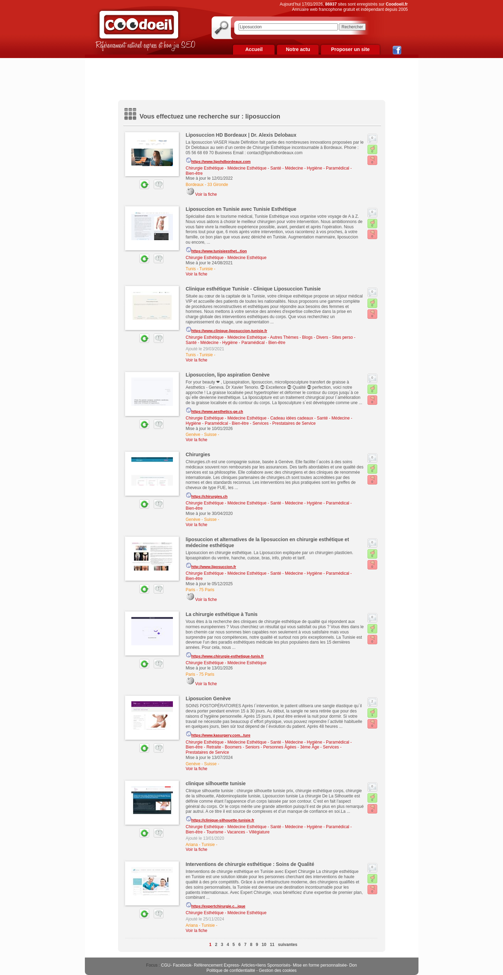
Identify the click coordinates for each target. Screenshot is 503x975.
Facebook (182, 965)
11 (272, 944)
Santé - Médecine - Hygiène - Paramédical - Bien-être (235, 342)
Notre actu (298, 49)
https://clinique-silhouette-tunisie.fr (220, 819)
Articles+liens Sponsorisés (265, 965)
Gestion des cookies (278, 970)
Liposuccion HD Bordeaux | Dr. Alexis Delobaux (241, 135)
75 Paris (206, 589)
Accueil (254, 49)
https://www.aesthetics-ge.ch (214, 410)
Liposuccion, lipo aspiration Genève (228, 375)
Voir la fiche (206, 194)
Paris (190, 589)
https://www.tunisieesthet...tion (216, 250)
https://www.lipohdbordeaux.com (218, 160)
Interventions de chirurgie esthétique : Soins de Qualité (250, 864)
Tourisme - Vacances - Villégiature (238, 832)
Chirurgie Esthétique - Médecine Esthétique (226, 168)
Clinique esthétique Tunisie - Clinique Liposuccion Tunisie (253, 289)
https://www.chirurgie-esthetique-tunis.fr (225, 655)
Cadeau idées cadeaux (291, 418)
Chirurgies (198, 454)
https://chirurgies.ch (207, 495)
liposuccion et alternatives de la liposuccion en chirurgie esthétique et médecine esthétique (267, 542)
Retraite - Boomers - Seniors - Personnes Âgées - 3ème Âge (262, 747)
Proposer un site (350, 49)
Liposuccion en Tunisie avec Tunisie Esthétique (241, 209)
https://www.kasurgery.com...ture (218, 734)
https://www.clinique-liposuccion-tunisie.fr (226, 330)
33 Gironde (217, 184)
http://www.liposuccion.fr (211, 565)
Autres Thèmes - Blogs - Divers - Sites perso (311, 337)
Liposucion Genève (208, 698)
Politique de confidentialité (230, 970)
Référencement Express (216, 965)
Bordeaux (195, 184)
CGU (165, 965)
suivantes (287, 944)
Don (353, 965)
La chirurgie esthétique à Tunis (222, 614)
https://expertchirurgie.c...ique (216, 905)
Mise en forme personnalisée (320, 965)
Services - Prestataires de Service (284, 423)
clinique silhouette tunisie (216, 783)
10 (264, 944)
